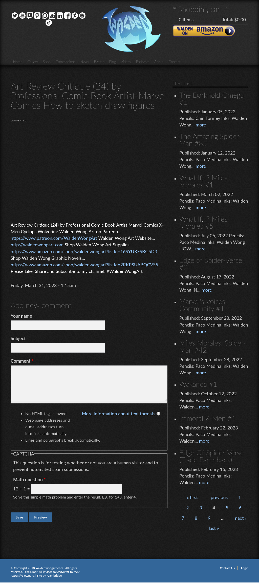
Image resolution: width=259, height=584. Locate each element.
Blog (112, 61)
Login (244, 568)
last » (214, 528)
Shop (47, 61)
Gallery (32, 61)
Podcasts (142, 61)
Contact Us (227, 568)
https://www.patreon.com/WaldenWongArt (54, 238)
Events (99, 61)
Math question (29, 479)
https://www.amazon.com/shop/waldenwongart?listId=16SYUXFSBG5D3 (84, 251)
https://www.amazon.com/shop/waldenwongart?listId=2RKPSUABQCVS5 (84, 264)
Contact (174, 61)
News (84, 61)
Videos (126, 61)
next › (240, 518)
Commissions (65, 61)
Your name (21, 316)
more (201, 124)
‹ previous (218, 497)
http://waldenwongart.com (37, 244)
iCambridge (54, 575)
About (158, 61)
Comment (22, 361)
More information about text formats (118, 413)
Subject (18, 338)
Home (17, 61)
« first (192, 497)
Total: (227, 19)
